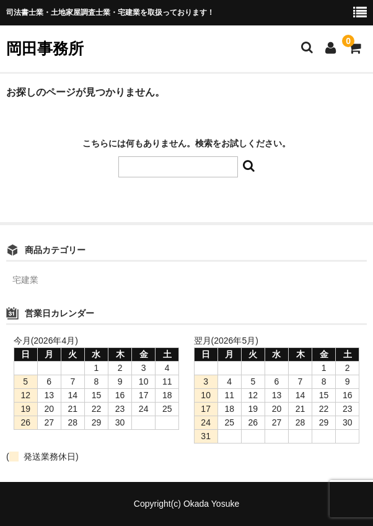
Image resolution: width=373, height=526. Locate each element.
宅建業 (25, 280)
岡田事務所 (45, 48)
